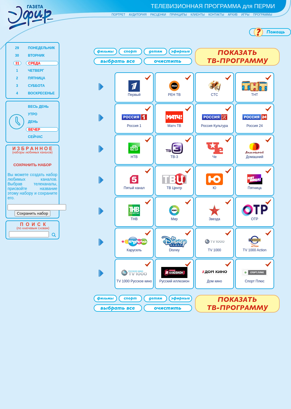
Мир (174, 219)
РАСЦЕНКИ (158, 14)
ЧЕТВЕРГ (36, 71)
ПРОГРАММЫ (262, 14)
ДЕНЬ (33, 122)
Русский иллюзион (174, 281)
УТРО (32, 114)
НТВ (134, 157)
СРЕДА (34, 63)
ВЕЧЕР (34, 130)
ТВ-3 (174, 157)
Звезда (214, 219)
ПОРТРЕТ (118, 14)
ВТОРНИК (36, 55)
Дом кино (214, 281)
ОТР (254, 219)
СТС (214, 95)
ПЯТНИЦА (36, 78)
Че (214, 157)
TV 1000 (214, 250)
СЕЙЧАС (35, 137)
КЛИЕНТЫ (198, 14)
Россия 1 (134, 126)
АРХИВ (232, 14)
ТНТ (254, 95)
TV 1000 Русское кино (134, 281)
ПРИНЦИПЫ (178, 14)
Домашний (254, 157)
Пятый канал (134, 188)
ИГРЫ (245, 14)
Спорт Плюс (255, 281)
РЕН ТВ (174, 95)
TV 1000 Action (254, 250)
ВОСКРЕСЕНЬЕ (41, 93)
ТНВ (134, 219)
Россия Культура (214, 126)
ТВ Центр (174, 188)
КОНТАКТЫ (216, 14)
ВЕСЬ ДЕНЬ (38, 107)
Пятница (255, 188)
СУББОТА (36, 86)
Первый (134, 95)
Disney (174, 250)
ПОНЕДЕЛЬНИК (41, 48)
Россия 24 (254, 126)
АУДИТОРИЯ (138, 14)
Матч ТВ (174, 126)
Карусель (134, 250)
